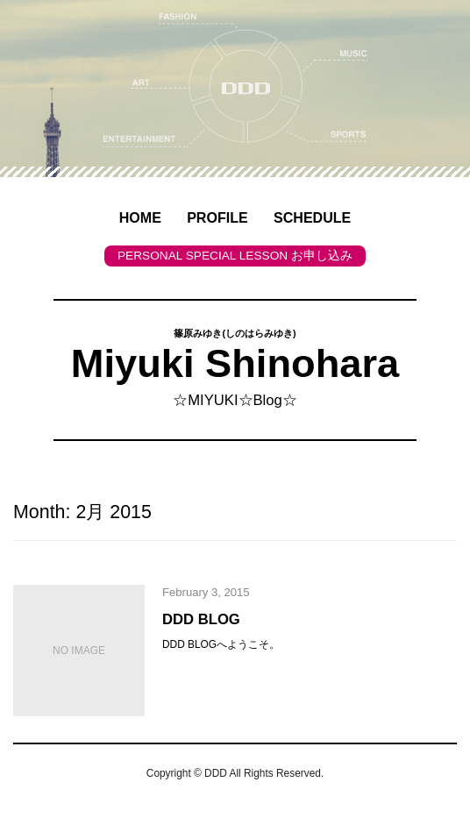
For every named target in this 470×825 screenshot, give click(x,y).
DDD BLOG (201, 619)
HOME (140, 217)
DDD (215, 773)
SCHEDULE (312, 217)
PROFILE (217, 217)
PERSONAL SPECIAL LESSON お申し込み (235, 255)
